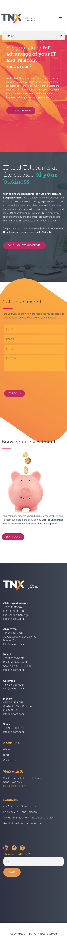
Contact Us (10, 766)
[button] (60, 18)
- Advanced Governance (19, 812)
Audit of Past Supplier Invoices (22, 828)
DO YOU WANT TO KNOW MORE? (24, 248)
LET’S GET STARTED (21, 110)
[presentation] (34, 379)
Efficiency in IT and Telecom (20, 817)
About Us (9, 755)
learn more (15, 537)
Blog (6, 760)
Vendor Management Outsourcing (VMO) (28, 823)
